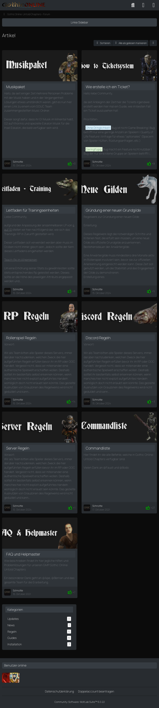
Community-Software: (79, 702)
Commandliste (98, 448)
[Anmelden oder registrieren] (143, 5)
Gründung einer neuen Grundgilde (113, 210)
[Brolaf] (14, 678)
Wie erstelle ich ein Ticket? (108, 86)
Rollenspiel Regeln (21, 337)
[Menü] (153, 5)
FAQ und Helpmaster (23, 554)
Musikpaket (15, 86)
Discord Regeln (98, 337)
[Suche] (133, 5)
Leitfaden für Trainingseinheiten (32, 210)
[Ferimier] (7, 678)
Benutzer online (15, 665)
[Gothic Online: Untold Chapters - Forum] (23, 5)
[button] (103, 43)
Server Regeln (17, 448)
